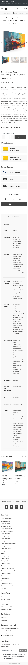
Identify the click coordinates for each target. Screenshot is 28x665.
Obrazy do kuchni (5, 566)
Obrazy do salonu (5, 523)
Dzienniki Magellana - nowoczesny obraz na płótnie (6, 477)
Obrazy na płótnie (15, 23)
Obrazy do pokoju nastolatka (8, 570)
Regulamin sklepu (5, 601)
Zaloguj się (4, 617)
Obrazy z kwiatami (18, 13)
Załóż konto (4, 620)
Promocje (3, 588)
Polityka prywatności (6, 606)
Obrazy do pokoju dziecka (7, 568)
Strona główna (5, 23)
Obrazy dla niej (5, 558)
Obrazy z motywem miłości (8, 541)
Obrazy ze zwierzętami (7, 585)
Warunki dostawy (5, 599)
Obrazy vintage (5, 580)
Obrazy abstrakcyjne (6, 13)
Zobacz (3, 484)
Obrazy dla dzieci (5, 521)
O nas (2, 596)
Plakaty (3, 553)
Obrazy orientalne (5, 575)
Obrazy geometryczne (6, 528)
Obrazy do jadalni (5, 563)
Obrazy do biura (5, 561)
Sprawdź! (25, 3)
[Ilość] (8, 137)
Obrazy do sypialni (5, 526)
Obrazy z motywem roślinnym (8, 543)
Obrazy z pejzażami (6, 548)
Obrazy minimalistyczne (7, 531)
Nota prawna (4, 604)
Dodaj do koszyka (20, 137)
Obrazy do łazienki (5, 573)
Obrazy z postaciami (6, 551)
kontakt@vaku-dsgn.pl (7, 635)
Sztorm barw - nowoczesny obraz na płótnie (20, 476)
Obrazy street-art (5, 578)
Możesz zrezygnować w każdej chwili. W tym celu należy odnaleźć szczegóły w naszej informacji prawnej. (14, 656)
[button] (25, 8)
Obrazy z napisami (5, 546)
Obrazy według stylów (6, 583)
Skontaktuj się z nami (6, 609)
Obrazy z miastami (5, 538)
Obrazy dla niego (24, 23)
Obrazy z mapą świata (6, 536)
